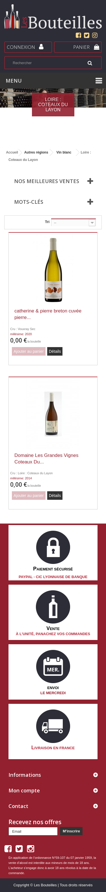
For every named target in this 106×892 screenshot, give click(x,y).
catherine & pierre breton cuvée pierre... (47, 314)
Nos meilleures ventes (46, 181)
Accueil (12, 152)
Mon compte (24, 790)
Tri (47, 222)
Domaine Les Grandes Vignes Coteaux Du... (46, 459)
